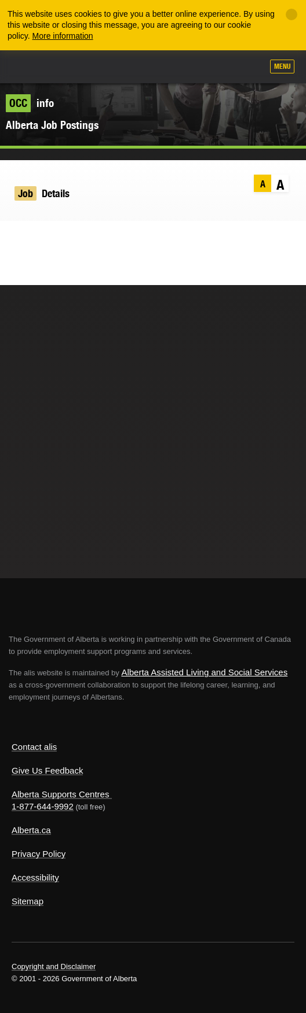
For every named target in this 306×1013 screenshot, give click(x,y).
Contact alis (34, 747)
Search (249, 67)
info (30, 103)
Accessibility (35, 877)
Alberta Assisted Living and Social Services (204, 672)
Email (83, 237)
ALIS (70, 66)
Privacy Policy (38, 854)
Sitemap (27, 901)
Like (221, 67)
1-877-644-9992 (43, 806)
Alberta (31, 66)
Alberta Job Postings (52, 125)
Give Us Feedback (47, 770)
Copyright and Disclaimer (54, 966)
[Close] (291, 14)
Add (192, 67)
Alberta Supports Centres (60, 794)
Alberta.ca (31, 830)
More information (62, 35)
